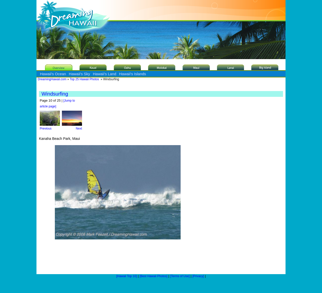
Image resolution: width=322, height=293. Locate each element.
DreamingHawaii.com (52, 79)
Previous (50, 126)
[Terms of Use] (179, 276)
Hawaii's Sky (79, 74)
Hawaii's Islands (132, 74)
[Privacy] (198, 276)
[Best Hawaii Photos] (154, 276)
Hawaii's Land (104, 74)
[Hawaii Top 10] (126, 276)
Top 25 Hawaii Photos (84, 79)
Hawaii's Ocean (53, 74)
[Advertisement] (205, 174)
